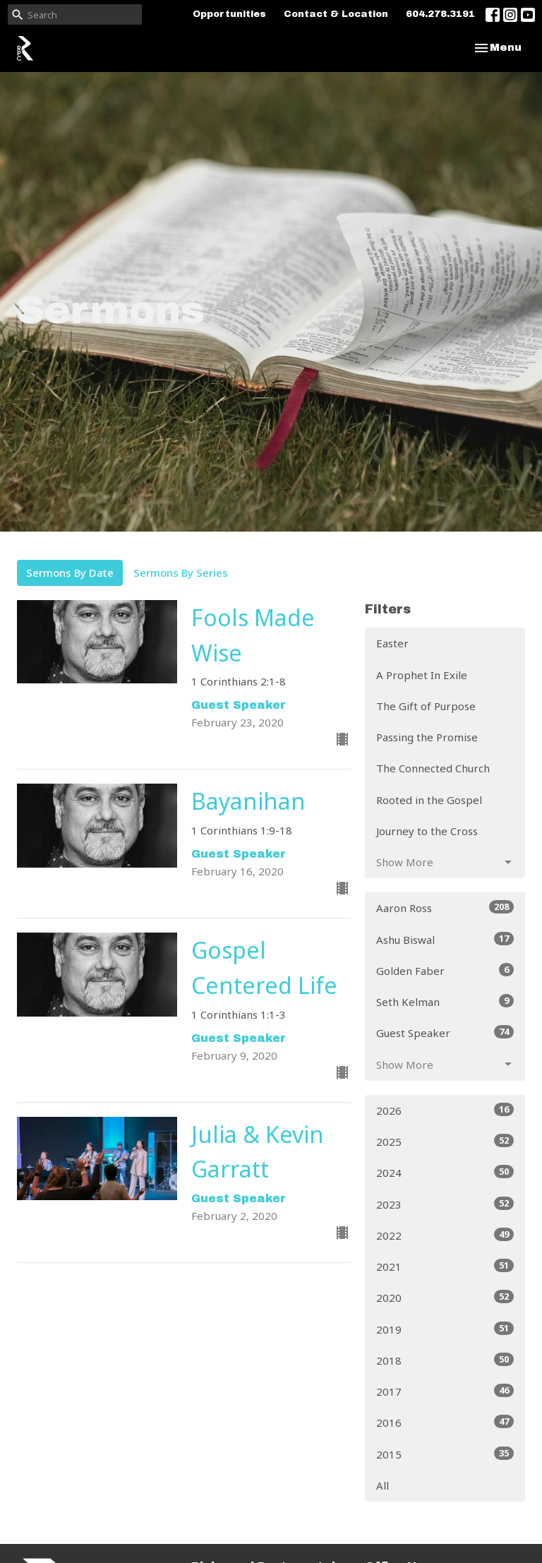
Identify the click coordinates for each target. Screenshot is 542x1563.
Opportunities (229, 14)
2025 (445, 1141)
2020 (445, 1297)
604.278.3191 (440, 14)
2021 (445, 1266)
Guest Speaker (445, 1032)
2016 (445, 1422)
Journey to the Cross (427, 831)
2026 (445, 1110)
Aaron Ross (445, 907)
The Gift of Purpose (426, 706)
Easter (392, 643)
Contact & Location (336, 14)
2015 (445, 1454)
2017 (445, 1391)
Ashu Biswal (445, 939)
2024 (445, 1172)
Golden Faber (445, 970)
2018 (445, 1360)
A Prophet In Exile (421, 675)
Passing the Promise (427, 737)
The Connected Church (433, 768)
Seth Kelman (445, 1001)
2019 (445, 1329)
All (382, 1485)
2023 (445, 1204)
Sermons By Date (70, 572)
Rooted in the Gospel (429, 800)
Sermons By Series (180, 572)
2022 (445, 1235)
